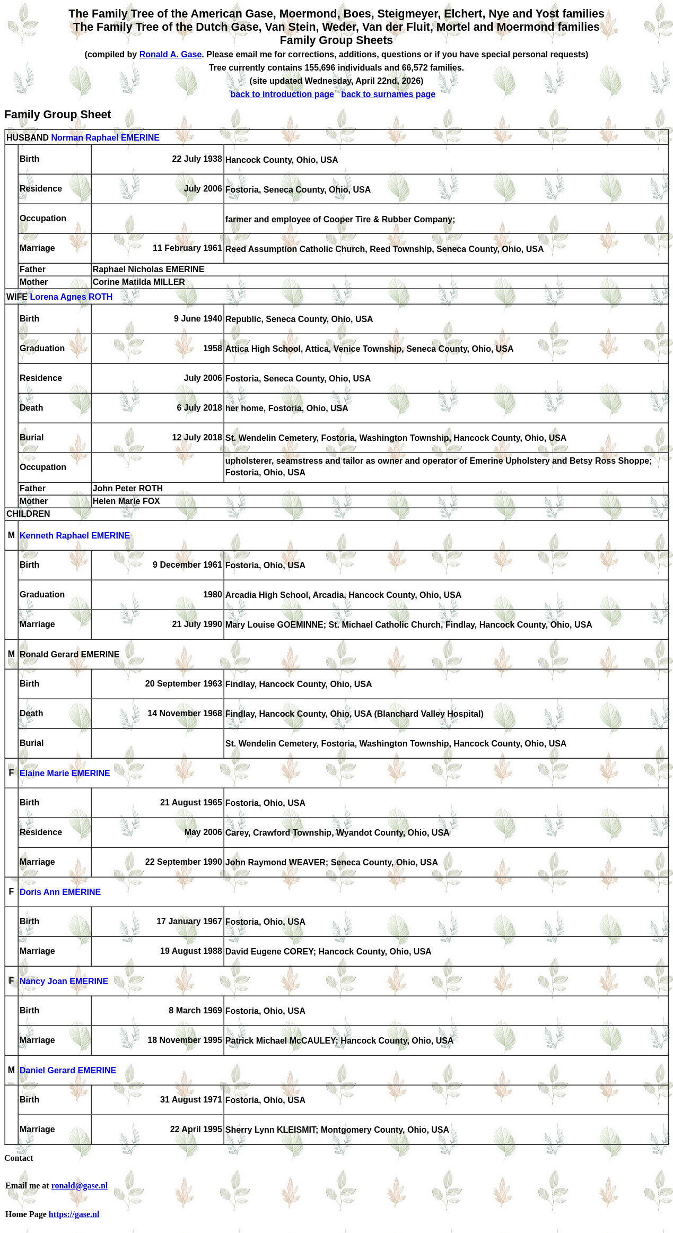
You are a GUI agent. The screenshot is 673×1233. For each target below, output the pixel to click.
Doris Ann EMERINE (60, 892)
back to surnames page (388, 94)
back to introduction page (282, 94)
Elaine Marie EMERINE (65, 773)
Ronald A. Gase (170, 54)
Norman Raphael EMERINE (105, 137)
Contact (18, 1157)
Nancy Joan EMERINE (64, 981)
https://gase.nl (74, 1214)
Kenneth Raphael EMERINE (75, 536)
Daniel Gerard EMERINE (68, 1070)
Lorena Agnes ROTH (71, 297)
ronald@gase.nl (79, 1185)
